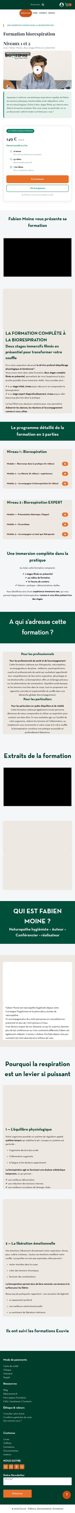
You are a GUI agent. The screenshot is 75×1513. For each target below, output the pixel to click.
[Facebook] (16, 1466)
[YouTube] (5, 1466)
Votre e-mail (8, 1479)
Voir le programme (37, 188)
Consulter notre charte (13, 1414)
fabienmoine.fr (10, 1394)
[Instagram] (11, 1466)
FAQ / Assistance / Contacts (17, 1401)
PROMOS (51, 13)
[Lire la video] (37, 69)
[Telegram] (22, 1466)
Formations (8, 1447)
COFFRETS (43, 13)
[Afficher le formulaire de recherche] (37, 4)
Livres (6, 1439)
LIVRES (35, 13)
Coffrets (7, 1443)
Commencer (37, 179)
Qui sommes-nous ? (12, 1421)
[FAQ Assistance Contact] (65, 1495)
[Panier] (68, 5)
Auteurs (7, 1455)
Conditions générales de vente (17, 1417)
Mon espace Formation (14, 1398)
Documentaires (10, 1451)
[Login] (62, 4)
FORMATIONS (26, 13)
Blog (5, 1390)
